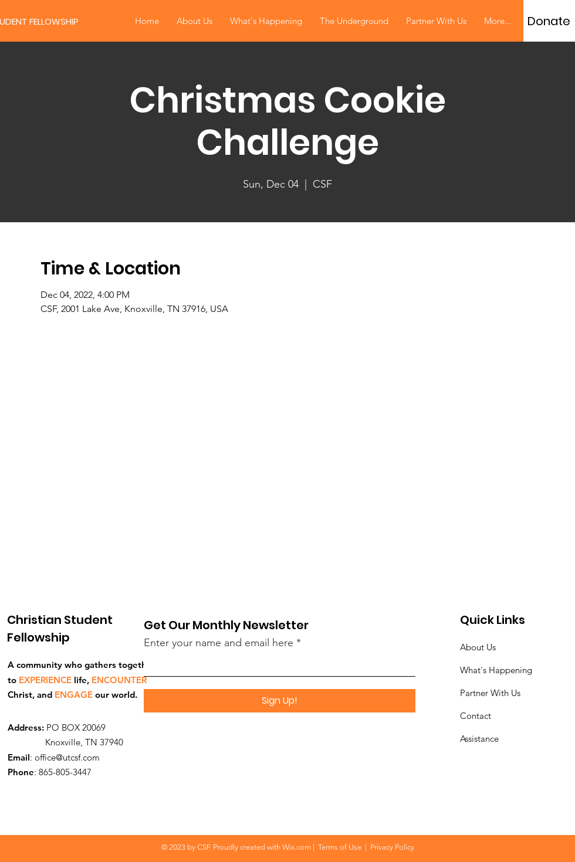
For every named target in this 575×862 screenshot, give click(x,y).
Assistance (479, 738)
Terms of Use (339, 847)
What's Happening (496, 670)
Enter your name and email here (218, 642)
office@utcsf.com (67, 757)
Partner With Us (490, 692)
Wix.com (296, 847)
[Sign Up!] (279, 700)
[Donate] (548, 21)
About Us (478, 647)
